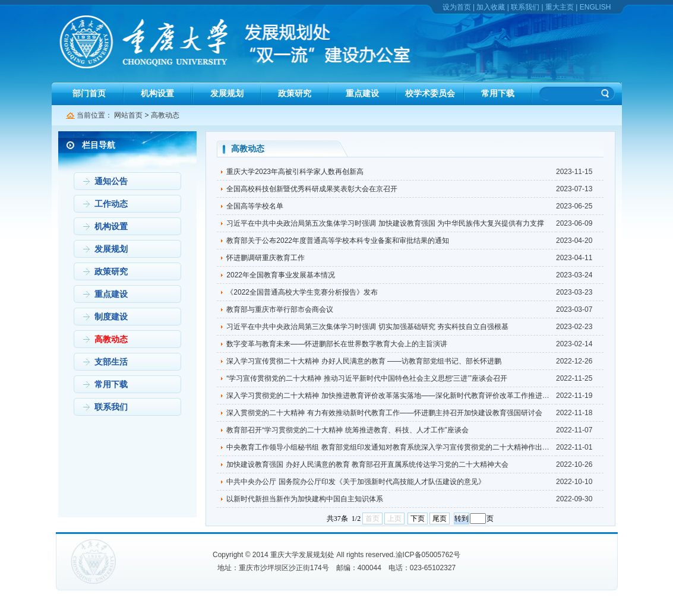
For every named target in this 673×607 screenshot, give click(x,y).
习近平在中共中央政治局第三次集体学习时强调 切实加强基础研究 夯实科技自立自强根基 (367, 327)
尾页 (439, 518)
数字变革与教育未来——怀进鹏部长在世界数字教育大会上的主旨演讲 (336, 344)
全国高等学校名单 (254, 206)
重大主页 (559, 7)
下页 (417, 518)
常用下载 (497, 93)
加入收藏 (490, 7)
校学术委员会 (430, 93)
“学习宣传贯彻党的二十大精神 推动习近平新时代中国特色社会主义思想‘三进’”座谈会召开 (366, 378)
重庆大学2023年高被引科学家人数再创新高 (295, 171)
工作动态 (111, 203)
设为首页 (457, 7)
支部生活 (111, 361)
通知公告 (111, 181)
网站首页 (128, 115)
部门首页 (89, 93)
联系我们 (525, 7)
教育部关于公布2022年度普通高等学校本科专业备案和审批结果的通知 (337, 240)
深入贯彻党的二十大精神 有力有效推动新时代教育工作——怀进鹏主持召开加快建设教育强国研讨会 (384, 413)
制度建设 (111, 316)
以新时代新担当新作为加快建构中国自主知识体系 (304, 499)
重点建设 (362, 93)
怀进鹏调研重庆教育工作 (265, 258)
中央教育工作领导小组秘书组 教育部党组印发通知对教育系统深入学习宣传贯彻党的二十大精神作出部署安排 (398, 447)
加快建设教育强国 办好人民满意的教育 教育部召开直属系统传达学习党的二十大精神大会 (367, 464)
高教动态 (165, 115)
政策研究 (294, 93)
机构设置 (157, 93)
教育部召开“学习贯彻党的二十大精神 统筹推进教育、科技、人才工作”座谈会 (347, 430)
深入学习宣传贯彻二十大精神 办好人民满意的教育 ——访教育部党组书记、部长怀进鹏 (363, 361)
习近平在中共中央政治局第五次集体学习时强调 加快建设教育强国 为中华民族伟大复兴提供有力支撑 (385, 223)
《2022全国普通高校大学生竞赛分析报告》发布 (302, 292)
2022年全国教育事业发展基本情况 (280, 275)
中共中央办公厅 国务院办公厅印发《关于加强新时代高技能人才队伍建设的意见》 (355, 482)
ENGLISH (595, 7)
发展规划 (227, 93)
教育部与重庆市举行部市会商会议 (279, 309)
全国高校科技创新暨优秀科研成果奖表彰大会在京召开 (311, 189)
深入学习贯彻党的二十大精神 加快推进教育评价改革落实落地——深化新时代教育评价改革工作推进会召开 (394, 395)
